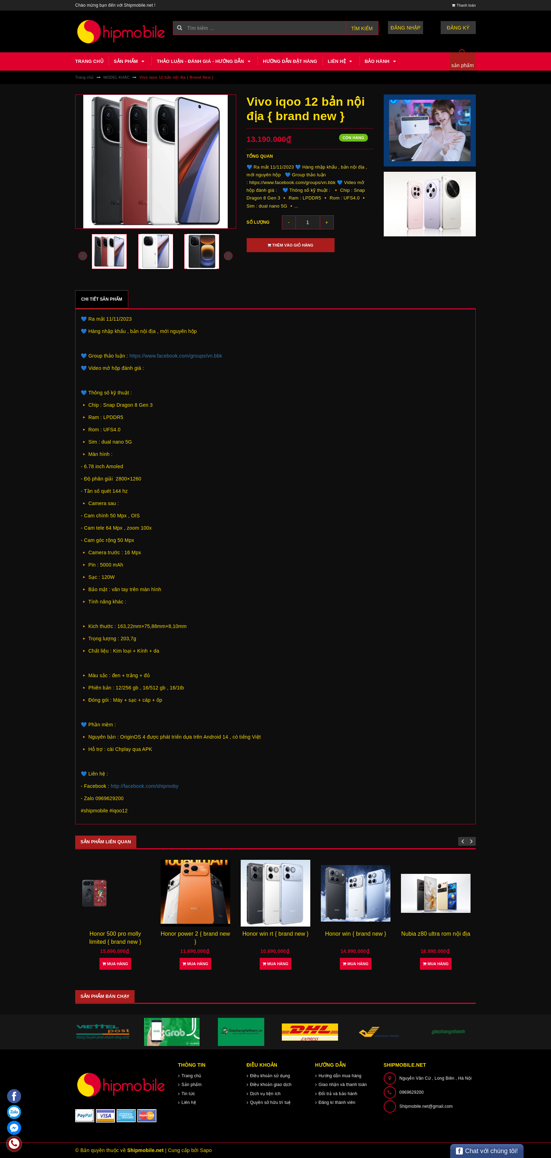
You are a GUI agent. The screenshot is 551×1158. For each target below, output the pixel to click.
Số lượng (258, 222)
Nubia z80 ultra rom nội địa (436, 934)
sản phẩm (463, 65)
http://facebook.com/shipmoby (145, 786)
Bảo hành (381, 61)
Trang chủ (89, 61)
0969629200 (412, 1092)
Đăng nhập (406, 28)
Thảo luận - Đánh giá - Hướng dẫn (204, 61)
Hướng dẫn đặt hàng (290, 61)
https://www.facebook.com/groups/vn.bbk (175, 356)
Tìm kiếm (362, 28)
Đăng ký (458, 28)
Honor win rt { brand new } (275, 934)
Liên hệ (341, 61)
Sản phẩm (130, 61)
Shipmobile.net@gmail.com (426, 1106)
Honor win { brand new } (355, 934)
